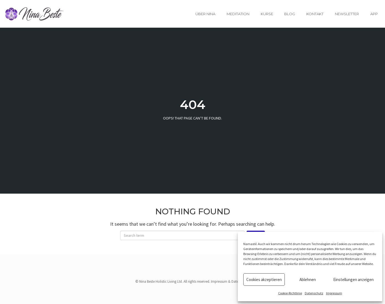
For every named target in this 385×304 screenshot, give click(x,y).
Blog (289, 14)
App (374, 14)
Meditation (238, 14)
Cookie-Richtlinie (290, 293)
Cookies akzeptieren (264, 279)
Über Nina (205, 14)
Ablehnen (307, 279)
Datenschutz (314, 293)
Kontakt (315, 14)
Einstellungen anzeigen (353, 279)
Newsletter (347, 14)
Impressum (334, 293)
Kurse (267, 14)
